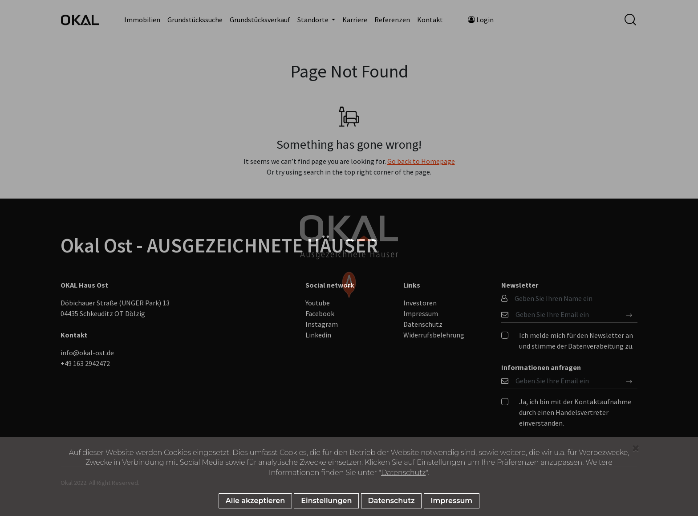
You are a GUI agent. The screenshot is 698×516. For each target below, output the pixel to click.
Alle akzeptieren (255, 500)
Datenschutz (403, 472)
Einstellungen (326, 500)
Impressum (452, 500)
